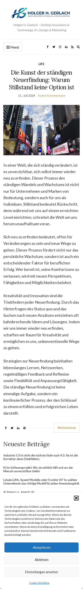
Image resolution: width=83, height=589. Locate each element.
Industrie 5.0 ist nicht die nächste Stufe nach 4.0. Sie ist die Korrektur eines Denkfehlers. (40, 457)
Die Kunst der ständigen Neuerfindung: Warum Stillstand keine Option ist (41, 80)
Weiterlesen (67, 427)
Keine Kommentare (51, 95)
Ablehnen (41, 560)
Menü (12, 47)
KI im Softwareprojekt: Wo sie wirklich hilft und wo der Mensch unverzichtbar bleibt (38, 469)
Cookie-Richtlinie (39, 583)
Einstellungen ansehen (41, 572)
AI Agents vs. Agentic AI (18, 492)
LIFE (41, 64)
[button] (76, 498)
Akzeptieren (41, 547)
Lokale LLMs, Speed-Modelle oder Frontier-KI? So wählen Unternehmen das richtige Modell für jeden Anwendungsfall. (41, 481)
